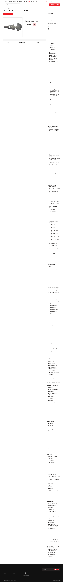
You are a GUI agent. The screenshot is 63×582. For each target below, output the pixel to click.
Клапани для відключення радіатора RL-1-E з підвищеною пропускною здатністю (54, 150)
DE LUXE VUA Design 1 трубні (54, 239)
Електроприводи (51, 370)
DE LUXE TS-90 (52, 211)
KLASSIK (51, 41)
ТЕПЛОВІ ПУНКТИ (50, 501)
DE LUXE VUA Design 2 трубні (54, 236)
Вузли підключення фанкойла (52, 365)
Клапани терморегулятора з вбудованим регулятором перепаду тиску (53, 34)
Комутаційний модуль (53, 309)
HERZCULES (52, 49)
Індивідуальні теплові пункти (52, 503)
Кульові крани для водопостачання (53, 429)
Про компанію (5, 1)
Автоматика (50, 507)
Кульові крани (50, 387)
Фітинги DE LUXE (52, 245)
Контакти (36, 1)
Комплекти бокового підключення (54, 191)
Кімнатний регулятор (53, 311)
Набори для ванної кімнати (52, 490)
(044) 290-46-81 (26, 572)
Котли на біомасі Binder (51, 554)
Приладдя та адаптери (52, 61)
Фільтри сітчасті (50, 398)
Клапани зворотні (50, 400)
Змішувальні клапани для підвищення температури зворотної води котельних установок (53, 525)
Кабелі (51, 303)
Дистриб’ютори (15, 1)
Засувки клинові (50, 396)
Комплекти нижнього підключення (54, 188)
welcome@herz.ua (26, 575)
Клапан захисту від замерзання (53, 516)
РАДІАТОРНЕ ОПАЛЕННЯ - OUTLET (54, 25)
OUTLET (48, 17)
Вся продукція (50, 13)
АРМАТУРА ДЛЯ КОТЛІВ (51, 514)
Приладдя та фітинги (52, 243)
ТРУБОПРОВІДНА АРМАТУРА (52, 385)
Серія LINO (50, 458)
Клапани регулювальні (51, 361)
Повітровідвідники (51, 402)
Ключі (50, 181)
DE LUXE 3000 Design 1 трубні (54, 227)
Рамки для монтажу (53, 305)
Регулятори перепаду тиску (52, 356)
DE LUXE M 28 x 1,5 (53, 199)
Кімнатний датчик (52, 307)
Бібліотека (25, 1)
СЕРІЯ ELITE (51, 460)
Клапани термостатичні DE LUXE (54, 206)
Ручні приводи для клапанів (52, 248)
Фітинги (49, 266)
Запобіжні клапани (51, 522)
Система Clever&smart (52, 299)
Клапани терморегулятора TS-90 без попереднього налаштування (54, 111)
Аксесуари (49, 488)
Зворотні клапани (50, 423)
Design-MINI (51, 47)
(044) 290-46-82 (26, 573)
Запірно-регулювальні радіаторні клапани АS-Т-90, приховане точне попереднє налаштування (54, 130)
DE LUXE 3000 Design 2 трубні (54, 224)
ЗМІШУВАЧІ (49, 454)
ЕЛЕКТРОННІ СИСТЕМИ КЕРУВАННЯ (53, 382)
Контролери (50, 509)
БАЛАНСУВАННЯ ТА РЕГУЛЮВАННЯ (53, 345)
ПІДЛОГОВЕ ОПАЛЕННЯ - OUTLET (53, 28)
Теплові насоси (50, 556)
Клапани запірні (50, 391)
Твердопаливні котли (51, 552)
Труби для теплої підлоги (52, 290)
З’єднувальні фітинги (51, 264)
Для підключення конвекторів (53, 171)
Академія (20, 1)
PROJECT (51, 43)
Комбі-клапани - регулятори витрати (53, 358)
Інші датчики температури (54, 301)
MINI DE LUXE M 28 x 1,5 (54, 201)
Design (51, 45)
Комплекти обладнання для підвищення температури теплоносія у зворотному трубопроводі (54, 532)
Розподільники (50, 271)
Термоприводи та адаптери (53, 372)
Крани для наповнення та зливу (53, 389)
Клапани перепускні (51, 363)
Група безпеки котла (51, 520)
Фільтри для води (50, 425)
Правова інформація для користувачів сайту (9, 580)
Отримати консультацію (54, 4)
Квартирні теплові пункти (52, 505)
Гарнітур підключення (52, 164)
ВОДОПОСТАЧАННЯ (50, 421)
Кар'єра (32, 1)
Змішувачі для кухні (51, 474)
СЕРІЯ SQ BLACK (51, 466)
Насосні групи (50, 537)
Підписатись (57, 569)
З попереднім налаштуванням (54, 79)
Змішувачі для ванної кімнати (52, 456)
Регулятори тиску (50, 427)
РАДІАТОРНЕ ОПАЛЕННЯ (51, 31)
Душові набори (50, 483)
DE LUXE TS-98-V (52, 209)
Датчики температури (52, 511)
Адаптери (50, 374)
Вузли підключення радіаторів (52, 162)
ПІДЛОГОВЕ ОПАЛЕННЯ (51, 269)
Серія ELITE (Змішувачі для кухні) (54, 476)
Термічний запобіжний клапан (52, 518)
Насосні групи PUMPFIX (52, 539)
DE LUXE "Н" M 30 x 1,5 (53, 203)
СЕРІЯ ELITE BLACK (52, 462)
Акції (29, 1)
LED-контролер (52, 313)
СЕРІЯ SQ (50, 464)
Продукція (10, 1)
